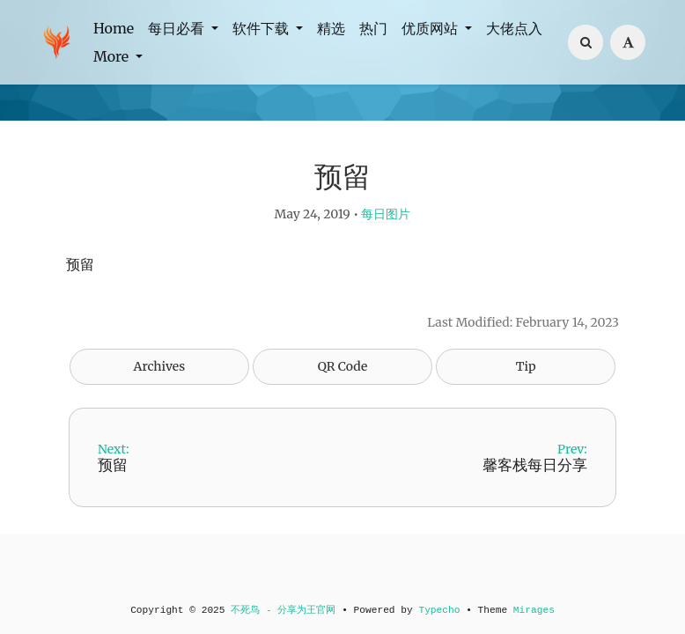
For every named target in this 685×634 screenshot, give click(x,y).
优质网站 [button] (431, 28)
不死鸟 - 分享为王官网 (283, 610)
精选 (331, 28)
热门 (373, 28)
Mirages (534, 610)
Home (113, 28)
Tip (526, 366)
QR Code (342, 366)
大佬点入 (514, 28)
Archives (160, 366)
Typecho (439, 610)
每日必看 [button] (178, 28)
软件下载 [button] (262, 28)
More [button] (112, 56)
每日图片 (385, 214)
